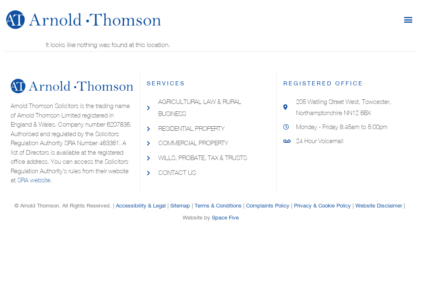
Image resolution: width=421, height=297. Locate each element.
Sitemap (180, 206)
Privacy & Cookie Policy (322, 206)
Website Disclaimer (378, 206)
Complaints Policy (267, 206)
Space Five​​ (225, 217)
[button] (408, 19)
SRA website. (34, 180)
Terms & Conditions (218, 206)
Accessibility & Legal (141, 206)
